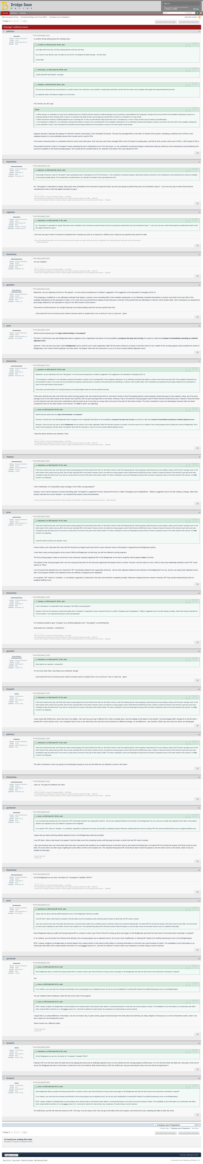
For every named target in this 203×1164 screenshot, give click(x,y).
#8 (199, 457)
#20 (199, 1078)
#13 (199, 734)
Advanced (200, 13)
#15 (199, 808)
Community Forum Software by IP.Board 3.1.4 (185, 1160)
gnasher (10, 285)
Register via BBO (171, 9)
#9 (199, 512)
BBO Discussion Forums (10, 17)
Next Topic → (196, 1128)
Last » (25, 21)
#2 (199, 162)
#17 (199, 901)
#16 (199, 870)
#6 (199, 326)
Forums (5, 13)
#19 (199, 1043)
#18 (199, 959)
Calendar (23, 13)
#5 (199, 285)
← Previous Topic (163, 1128)
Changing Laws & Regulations (59, 17)
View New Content (191, 17)
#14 (199, 777)
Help (196, 9)
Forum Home (16, 1160)
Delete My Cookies (27, 1160)
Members (14, 13)
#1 (199, 31)
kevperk (10, 689)
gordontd (10, 808)
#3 (199, 212)
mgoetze (10, 212)
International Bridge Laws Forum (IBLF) (34, 17)
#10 (199, 593)
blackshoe (11, 162)
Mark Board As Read (40, 1160)
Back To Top (7, 1160)
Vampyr (10, 457)
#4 (199, 254)
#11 (199, 651)
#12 (199, 689)
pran (8, 326)
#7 (199, 361)
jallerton (10, 31)
